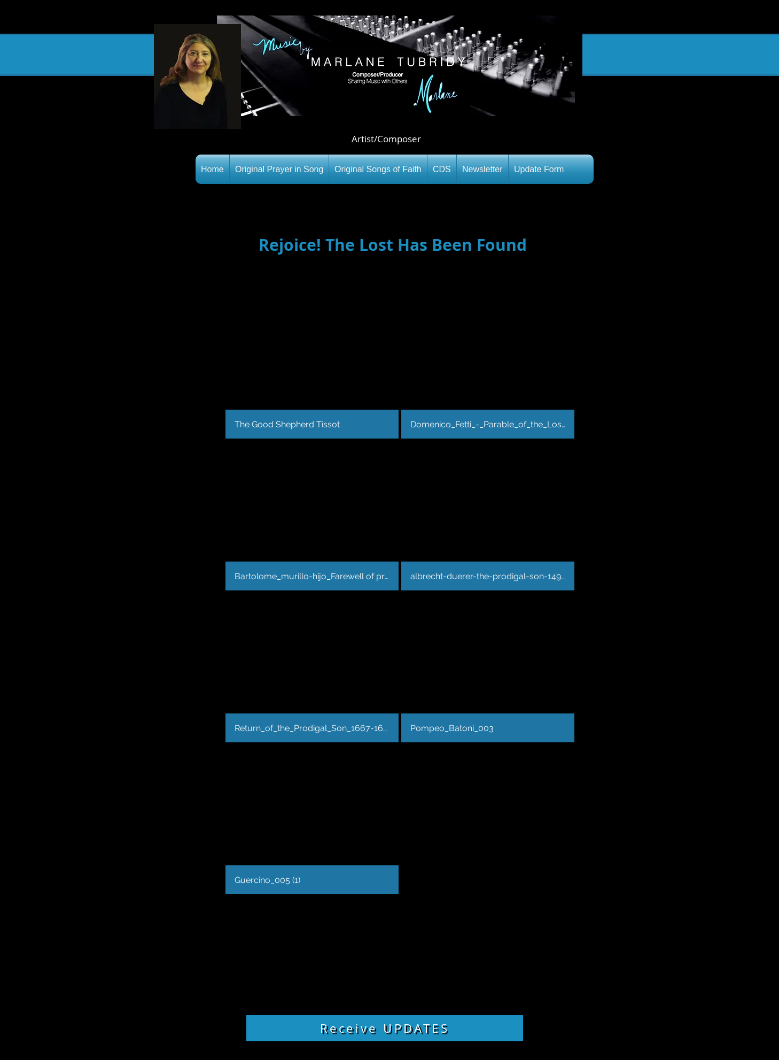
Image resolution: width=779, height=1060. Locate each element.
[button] (312, 364)
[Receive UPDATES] (384, 1028)
